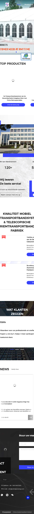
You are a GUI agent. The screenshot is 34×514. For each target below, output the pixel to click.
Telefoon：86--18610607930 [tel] (11, 485)
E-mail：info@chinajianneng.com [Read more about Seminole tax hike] (12, 489)
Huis (19, 5)
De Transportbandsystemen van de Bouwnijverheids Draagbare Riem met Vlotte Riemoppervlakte (14, 98)
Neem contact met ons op (10, 195)
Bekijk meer (14, 369)
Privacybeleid (6, 512)
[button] (12, 349)
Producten (29, 5)
